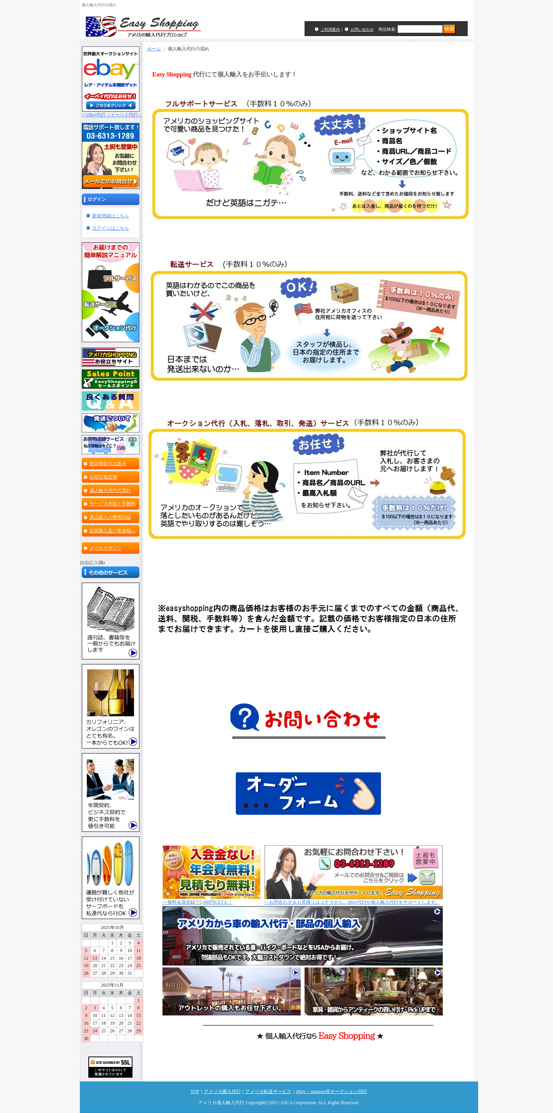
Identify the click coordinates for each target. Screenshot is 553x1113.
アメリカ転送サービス (268, 1091)
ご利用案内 (330, 29)
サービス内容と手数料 (112, 504)
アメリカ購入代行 (222, 1091)
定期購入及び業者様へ (112, 530)
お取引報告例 (103, 477)
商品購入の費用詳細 (110, 517)
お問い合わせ (362, 29)
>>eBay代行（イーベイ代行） (112, 113)
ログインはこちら (110, 228)
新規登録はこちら (110, 216)
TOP (194, 1091)
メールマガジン (105, 548)
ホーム (154, 48)
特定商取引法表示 (107, 463)
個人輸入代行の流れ (110, 490)
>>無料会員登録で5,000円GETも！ (211, 900)
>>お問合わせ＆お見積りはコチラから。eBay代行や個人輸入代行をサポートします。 (353, 900)
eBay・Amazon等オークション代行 (331, 1091)
